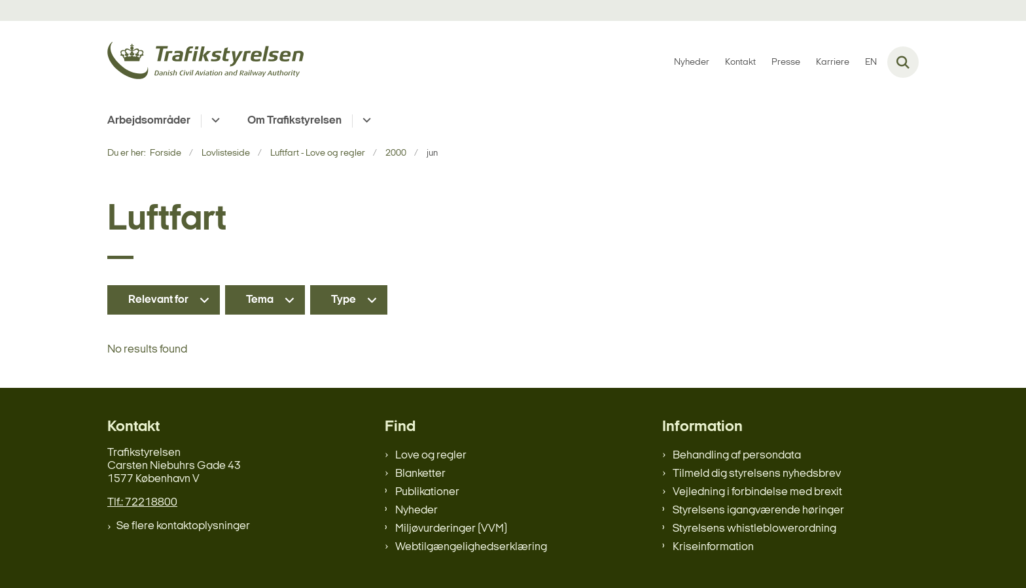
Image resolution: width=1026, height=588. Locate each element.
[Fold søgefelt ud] (903, 62)
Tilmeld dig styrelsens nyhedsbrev (757, 473)
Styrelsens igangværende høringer (758, 510)
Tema (260, 299)
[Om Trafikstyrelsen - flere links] (365, 121)
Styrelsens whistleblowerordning (754, 528)
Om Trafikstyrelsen (294, 120)
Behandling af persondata (737, 455)
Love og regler (431, 455)
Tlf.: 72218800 (142, 502)
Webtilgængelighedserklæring (471, 547)
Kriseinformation (713, 547)
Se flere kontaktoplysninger (183, 526)
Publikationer (427, 492)
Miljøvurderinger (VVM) (451, 528)
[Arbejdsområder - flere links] (213, 121)
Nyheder (416, 510)
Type (343, 299)
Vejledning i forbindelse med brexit (757, 492)
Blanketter (420, 473)
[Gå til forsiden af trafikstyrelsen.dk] (205, 62)
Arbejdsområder (148, 120)
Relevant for (158, 299)
